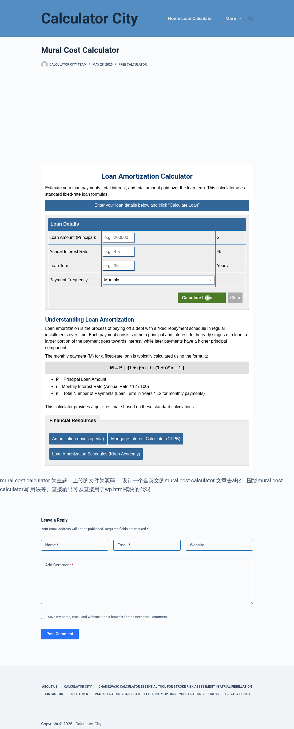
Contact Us (53, 689)
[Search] (251, 19)
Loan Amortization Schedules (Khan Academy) (96, 450)
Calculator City (89, 18)
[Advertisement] (147, 116)
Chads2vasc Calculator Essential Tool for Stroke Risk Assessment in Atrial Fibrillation (175, 682)
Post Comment (59, 629)
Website (197, 540)
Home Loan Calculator (190, 18)
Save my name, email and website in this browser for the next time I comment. (108, 612)
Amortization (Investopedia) (78, 437)
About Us (49, 682)
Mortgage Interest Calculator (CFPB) (146, 437)
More (234, 18)
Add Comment (59, 560)
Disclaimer (79, 689)
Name (52, 540)
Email (123, 540)
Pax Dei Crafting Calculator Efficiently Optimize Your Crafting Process (157, 689)
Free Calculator (133, 64)
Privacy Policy (238, 689)
